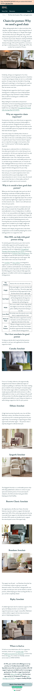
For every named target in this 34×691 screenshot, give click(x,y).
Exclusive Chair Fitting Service (20, 253)
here (9, 656)
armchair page (19, 651)
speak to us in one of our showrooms (14, 654)
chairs (12, 674)
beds (21, 674)
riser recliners (16, 262)
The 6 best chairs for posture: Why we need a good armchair (20, 15)
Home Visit (5, 11)
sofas (15, 674)
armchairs (7, 262)
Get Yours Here (9, 3)
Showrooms (12, 11)
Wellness (4, 15)
